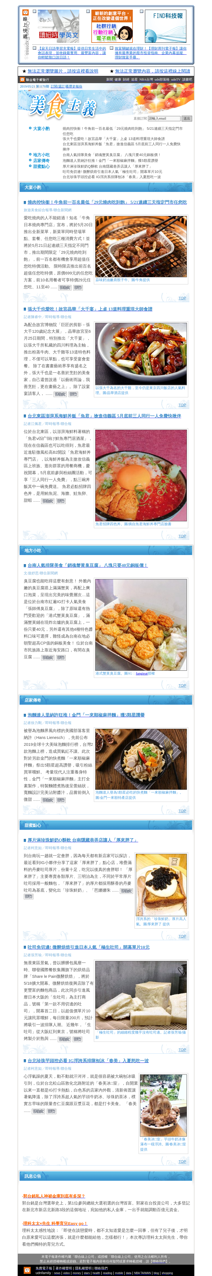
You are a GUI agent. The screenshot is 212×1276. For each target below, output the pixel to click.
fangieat (142, 673)
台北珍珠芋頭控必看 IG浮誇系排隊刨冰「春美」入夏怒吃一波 (112, 177)
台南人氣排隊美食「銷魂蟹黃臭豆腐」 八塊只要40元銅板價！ (112, 155)
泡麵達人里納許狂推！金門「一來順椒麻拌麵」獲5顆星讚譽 (110, 160)
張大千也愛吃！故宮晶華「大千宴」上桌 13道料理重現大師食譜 (114, 139)
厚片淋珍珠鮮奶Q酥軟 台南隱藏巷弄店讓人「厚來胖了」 (108, 166)
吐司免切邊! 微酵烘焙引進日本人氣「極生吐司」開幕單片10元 (112, 172)
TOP (182, 298)
